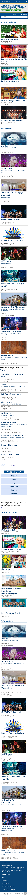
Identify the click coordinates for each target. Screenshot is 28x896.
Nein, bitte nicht (17, 10)
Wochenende (19, 870)
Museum (23, 870)
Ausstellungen (9, 870)
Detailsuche (5, 885)
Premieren (4, 872)
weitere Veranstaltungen (9, 465)
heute (14, 14)
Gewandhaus (10, 865)
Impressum (17, 893)
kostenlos (4, 880)
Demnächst (4, 865)
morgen (18, 14)
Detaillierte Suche (23, 14)
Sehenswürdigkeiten (14, 867)
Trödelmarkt (5, 867)
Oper (19, 867)
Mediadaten (5, 893)
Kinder (9, 867)
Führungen (22, 867)
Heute (4, 870)
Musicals (9, 872)
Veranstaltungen (4, 498)
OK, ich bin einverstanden (7, 10)
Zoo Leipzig (15, 865)
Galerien (18, 865)
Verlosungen (13, 868)
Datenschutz (12, 893)
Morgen (4, 879)
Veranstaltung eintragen (8, 886)
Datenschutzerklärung (21, 9)
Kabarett (15, 870)
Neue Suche (10, 498)
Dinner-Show (20, 869)
